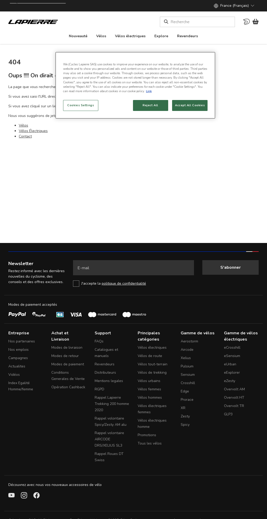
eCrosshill (232, 347)
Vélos (23, 125)
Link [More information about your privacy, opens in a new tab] (149, 91)
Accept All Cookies (190, 105)
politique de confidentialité (124, 283)
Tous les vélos (150, 443)
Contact (25, 136)
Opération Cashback (68, 387)
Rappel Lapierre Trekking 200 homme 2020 (112, 403)
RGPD (99, 389)
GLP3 (228, 414)
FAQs (99, 341)
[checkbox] (133, 283)
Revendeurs (104, 364)
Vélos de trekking (152, 372)
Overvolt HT (234, 397)
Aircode (187, 349)
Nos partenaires (21, 341)
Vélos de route (150, 355)
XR (183, 407)
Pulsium (187, 366)
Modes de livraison (66, 347)
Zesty (185, 416)
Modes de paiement (67, 364)
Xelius (186, 357)
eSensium (232, 355)
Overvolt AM (234, 389)
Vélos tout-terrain (152, 364)
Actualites (16, 366)
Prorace (187, 399)
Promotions (147, 435)
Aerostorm (189, 341)
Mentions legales (109, 380)
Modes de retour (65, 355)
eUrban (230, 364)
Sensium (188, 374)
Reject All (150, 105)
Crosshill (188, 382)
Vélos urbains (149, 380)
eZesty (229, 380)
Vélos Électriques (33, 130)
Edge (185, 391)
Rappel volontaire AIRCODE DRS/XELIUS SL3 (109, 439)
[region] (135, 85)
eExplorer (232, 372)
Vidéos (14, 374)
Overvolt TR (234, 405)
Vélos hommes (150, 397)
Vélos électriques (152, 347)
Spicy (185, 424)
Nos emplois (18, 349)
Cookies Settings (80, 105)
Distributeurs (105, 372)
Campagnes (18, 357)
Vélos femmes (149, 389)
